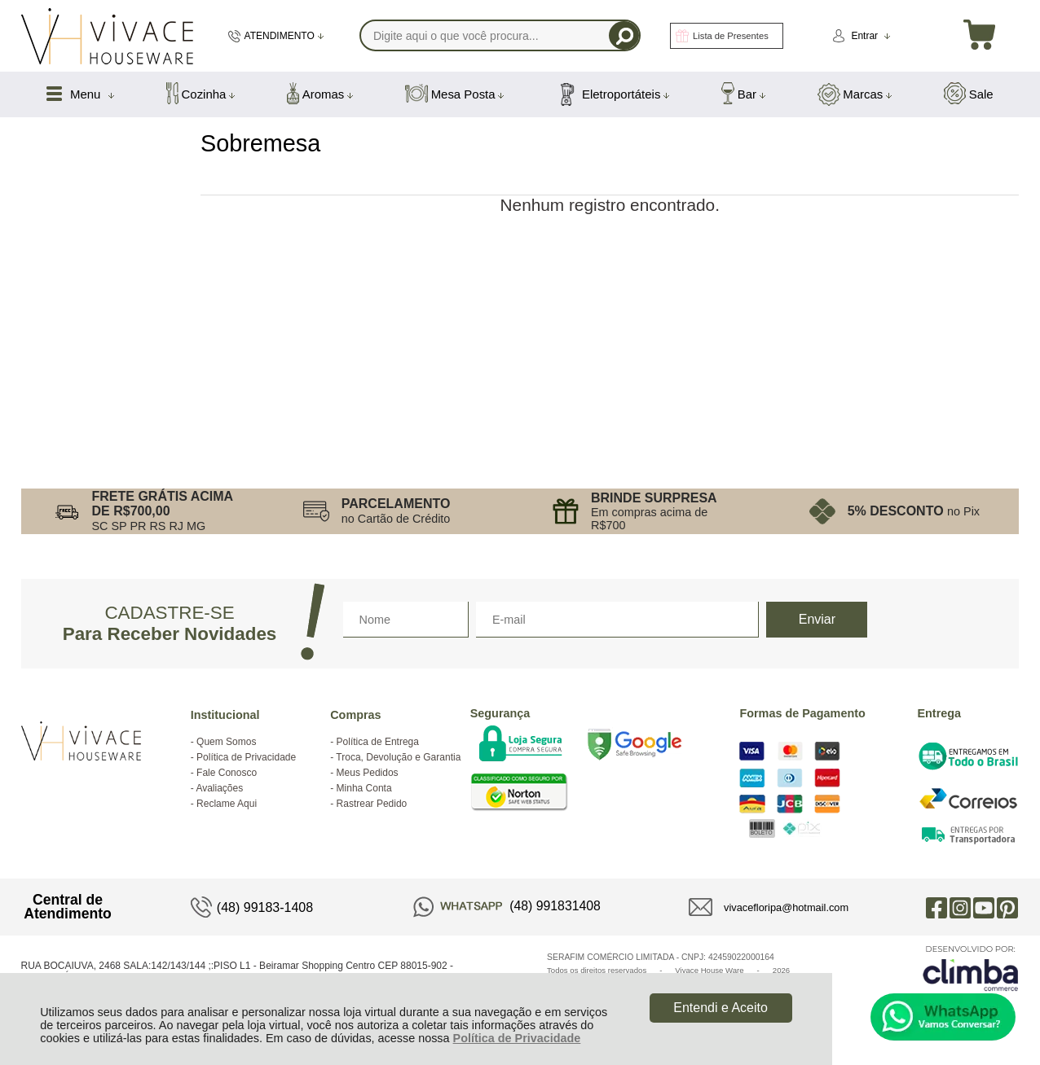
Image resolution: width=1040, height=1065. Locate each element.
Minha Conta (364, 788)
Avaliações (219, 788)
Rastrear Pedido (372, 803)
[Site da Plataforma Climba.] (971, 968)
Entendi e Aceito (720, 1008)
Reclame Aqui (226, 803)
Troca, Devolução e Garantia (398, 757)
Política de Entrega (378, 741)
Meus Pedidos (368, 772)
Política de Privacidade (517, 1038)
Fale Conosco (226, 772)
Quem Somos (226, 741)
